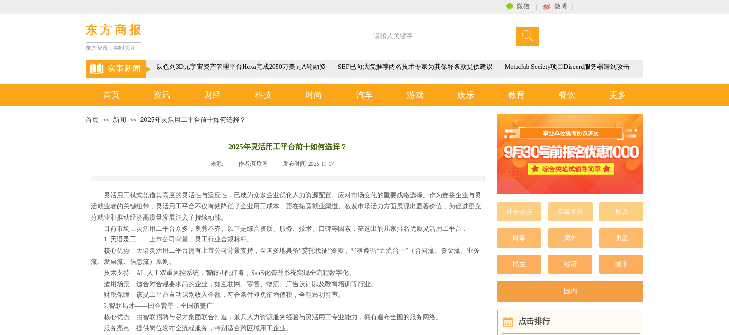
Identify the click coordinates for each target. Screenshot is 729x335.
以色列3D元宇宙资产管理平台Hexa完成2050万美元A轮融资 (242, 66)
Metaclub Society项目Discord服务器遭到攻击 (568, 66)
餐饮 (567, 95)
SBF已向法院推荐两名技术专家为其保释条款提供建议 (416, 66)
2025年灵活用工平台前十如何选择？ (192, 119)
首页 (111, 95)
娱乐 (465, 95)
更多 (618, 95)
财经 (212, 95)
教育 (516, 95)
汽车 (364, 95)
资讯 (161, 95)
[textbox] (443, 36)
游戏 (415, 95)
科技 (263, 95)
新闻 (119, 119)
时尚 (313, 95)
